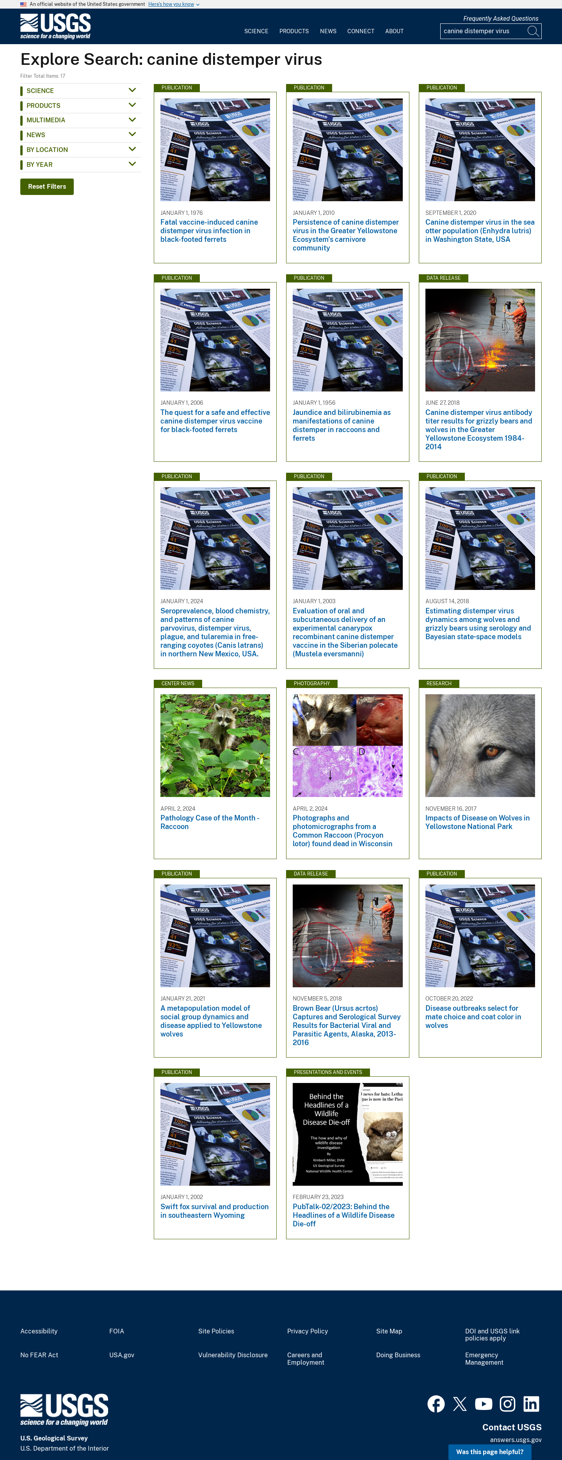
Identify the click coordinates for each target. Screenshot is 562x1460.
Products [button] (43, 105)
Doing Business (398, 1355)
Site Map (389, 1331)
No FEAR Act (39, 1355)
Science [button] (40, 91)
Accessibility (39, 1331)
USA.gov (121, 1355)
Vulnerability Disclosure (233, 1355)
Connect (360, 31)
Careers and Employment (305, 1359)
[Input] (491, 31)
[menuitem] (256, 26)
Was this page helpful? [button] (490, 1452)
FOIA (116, 1331)
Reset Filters (47, 186)
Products (294, 31)
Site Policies (216, 1331)
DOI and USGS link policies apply (492, 1335)
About (394, 31)
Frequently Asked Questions (501, 18)
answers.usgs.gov (516, 1440)
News (328, 31)
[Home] (55, 37)
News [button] (36, 135)
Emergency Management (484, 1359)
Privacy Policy (307, 1331)
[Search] (534, 31)
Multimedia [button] (46, 120)
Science (256, 31)
